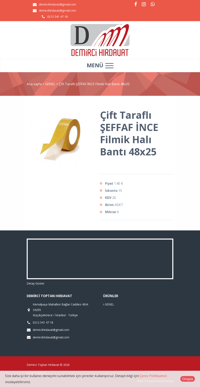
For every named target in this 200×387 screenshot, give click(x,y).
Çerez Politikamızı (153, 376)
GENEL (50, 84)
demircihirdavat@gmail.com (57, 4)
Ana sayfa (34, 84)
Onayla (187, 379)
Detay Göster (35, 283)
